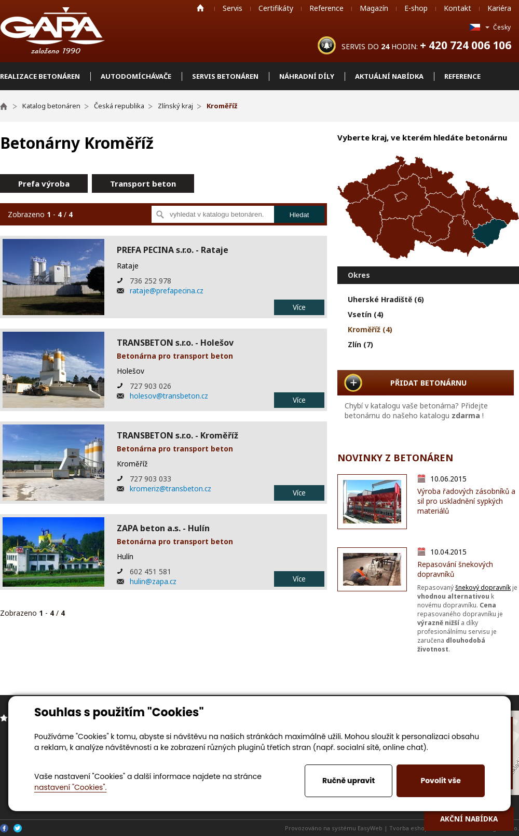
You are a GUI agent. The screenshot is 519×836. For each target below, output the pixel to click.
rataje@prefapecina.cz (166, 290)
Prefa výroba (44, 183)
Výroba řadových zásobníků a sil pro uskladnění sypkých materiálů (466, 501)
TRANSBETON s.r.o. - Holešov (175, 342)
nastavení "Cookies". (70, 787)
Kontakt (457, 8)
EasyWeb (370, 828)
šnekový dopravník (483, 587)
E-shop (416, 8)
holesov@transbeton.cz (169, 396)
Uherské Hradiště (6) (386, 299)
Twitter (17, 828)
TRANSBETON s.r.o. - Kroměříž (177, 435)
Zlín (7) (360, 344)
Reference (326, 8)
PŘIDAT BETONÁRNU (428, 383)
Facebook (4, 828)
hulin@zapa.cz (153, 581)
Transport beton (143, 183)
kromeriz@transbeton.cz (170, 488)
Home (200, 7)
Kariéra (499, 8)
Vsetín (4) (366, 314)
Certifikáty (275, 8)
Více (299, 307)
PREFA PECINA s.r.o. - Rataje (172, 250)
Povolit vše (440, 780)
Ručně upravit (348, 780)
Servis (232, 8)
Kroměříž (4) (370, 329)
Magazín (374, 8)
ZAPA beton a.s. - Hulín (163, 528)
